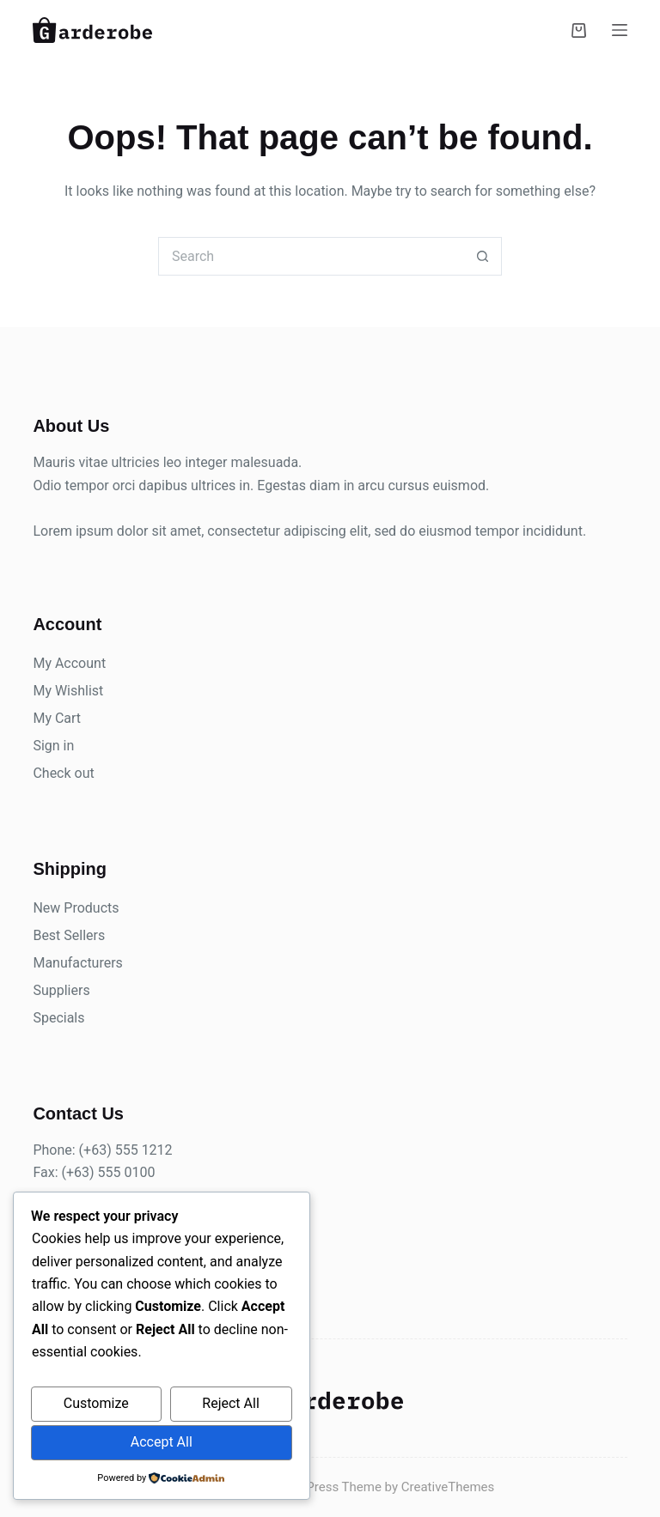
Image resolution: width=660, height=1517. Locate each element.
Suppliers (61, 990)
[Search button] (482, 256)
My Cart (57, 718)
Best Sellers (69, 935)
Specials (58, 1018)
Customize (96, 1403)
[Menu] (619, 30)
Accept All (161, 1442)
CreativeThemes (448, 1487)
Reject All (230, 1403)
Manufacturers (77, 963)
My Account (69, 663)
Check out (63, 773)
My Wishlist (68, 691)
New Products (76, 908)
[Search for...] (310, 256)
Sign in (53, 745)
